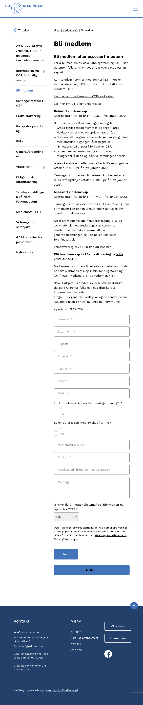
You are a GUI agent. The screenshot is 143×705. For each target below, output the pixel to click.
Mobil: (63, 393)
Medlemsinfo (70, 30)
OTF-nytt (76, 649)
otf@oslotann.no (32, 646)
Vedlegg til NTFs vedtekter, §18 (92, 275)
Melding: (64, 482)
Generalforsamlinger (29, 154)
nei (59, 414)
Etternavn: (66, 331)
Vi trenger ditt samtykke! (26, 224)
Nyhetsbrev (24, 252)
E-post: (64, 344)
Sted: (63, 381)
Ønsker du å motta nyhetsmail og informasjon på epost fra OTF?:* (89, 507)
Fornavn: (65, 319)
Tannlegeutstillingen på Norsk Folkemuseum (30, 196)
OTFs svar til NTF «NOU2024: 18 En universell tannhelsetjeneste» (30, 53)
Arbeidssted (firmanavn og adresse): (84, 469)
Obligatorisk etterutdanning (27, 179)
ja (58, 408)
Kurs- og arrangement (84, 637)
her (108, 247)
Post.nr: (64, 368)
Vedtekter (23, 166)
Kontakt (76, 643)
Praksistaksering (28, 116)
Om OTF (76, 632)
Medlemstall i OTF (29, 212)
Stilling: (64, 457)
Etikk (20, 141)
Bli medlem (24, 90)
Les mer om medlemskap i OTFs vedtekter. (84, 96)
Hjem (57, 30)
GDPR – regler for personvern (29, 240)
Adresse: (65, 356)
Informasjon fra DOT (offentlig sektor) (27, 75)
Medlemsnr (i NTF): (71, 445)
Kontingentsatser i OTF (29, 103)
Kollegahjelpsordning (29, 128)
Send (66, 554)
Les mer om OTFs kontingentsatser (78, 103)
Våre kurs (118, 626)
